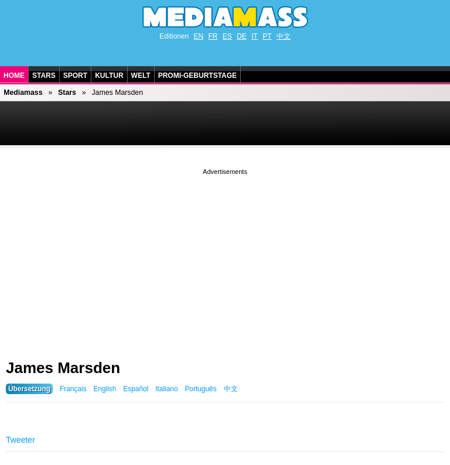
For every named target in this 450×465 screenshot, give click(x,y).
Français (73, 389)
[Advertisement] (225, 259)
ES (227, 36)
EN (198, 36)
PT (266, 36)
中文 (284, 36)
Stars (44, 75)
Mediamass (23, 92)
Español (135, 389)
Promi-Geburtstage (197, 75)
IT (254, 36)
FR (212, 36)
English (104, 389)
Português (200, 389)
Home (14, 75)
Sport (75, 75)
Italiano (166, 389)
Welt (141, 75)
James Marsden (63, 368)
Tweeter (20, 440)
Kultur (109, 75)
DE (242, 36)
